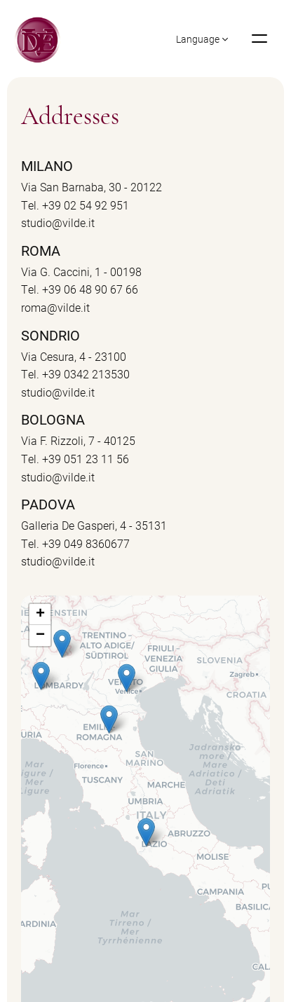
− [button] (40, 635)
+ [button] (40, 614)
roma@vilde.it (55, 307)
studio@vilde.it (58, 222)
